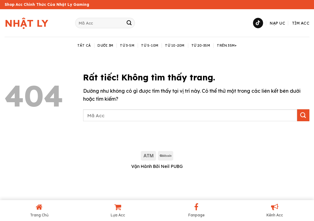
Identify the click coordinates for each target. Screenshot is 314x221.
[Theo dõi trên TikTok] (258, 23)
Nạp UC (277, 23)
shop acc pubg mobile (26, 141)
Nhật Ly (26, 23)
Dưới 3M (105, 45)
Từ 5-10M (149, 45)
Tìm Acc (300, 23)
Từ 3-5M (127, 45)
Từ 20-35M (200, 45)
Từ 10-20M (174, 45)
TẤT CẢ (84, 45)
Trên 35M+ (227, 45)
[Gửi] (129, 23)
